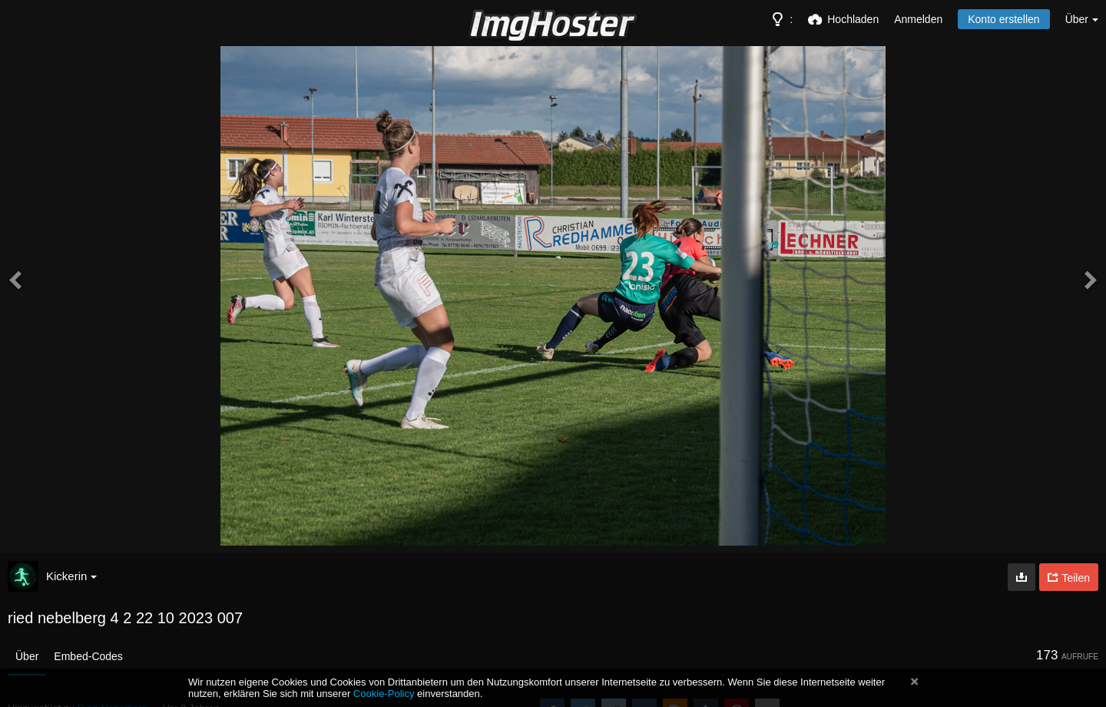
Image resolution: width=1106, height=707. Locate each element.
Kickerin (71, 576)
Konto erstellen (1003, 19)
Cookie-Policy (384, 693)
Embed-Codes (88, 656)
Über (26, 656)
